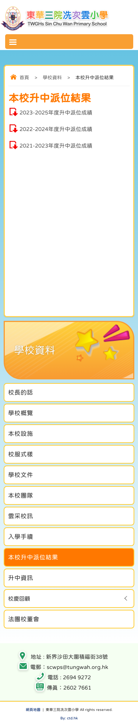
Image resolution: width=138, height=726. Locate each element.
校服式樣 (20, 454)
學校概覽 (20, 413)
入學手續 (20, 536)
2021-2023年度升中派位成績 (56, 145)
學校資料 (52, 77)
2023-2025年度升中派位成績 (56, 112)
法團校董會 (23, 619)
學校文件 (20, 475)
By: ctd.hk (69, 718)
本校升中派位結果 (33, 557)
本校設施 (20, 433)
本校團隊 (20, 495)
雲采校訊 (20, 516)
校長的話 (20, 392)
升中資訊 (20, 578)
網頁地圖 (33, 709)
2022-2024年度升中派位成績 (56, 129)
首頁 (24, 77)
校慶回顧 (19, 598)
